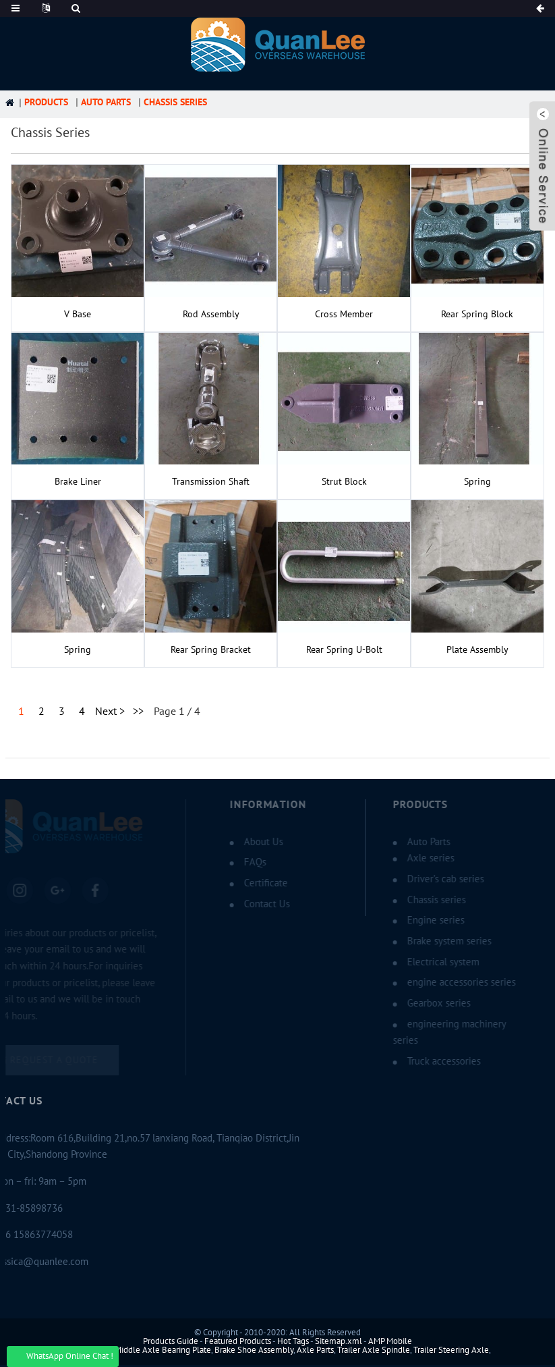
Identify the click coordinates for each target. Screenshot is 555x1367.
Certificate (256, 883)
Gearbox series (429, 1003)
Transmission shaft (211, 481)
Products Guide (170, 1341)
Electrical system (433, 962)
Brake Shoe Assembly (253, 1350)
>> (138, 711)
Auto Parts (106, 102)
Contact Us (257, 904)
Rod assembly (211, 314)
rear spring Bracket (211, 649)
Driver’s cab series (435, 879)
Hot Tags (293, 1341)
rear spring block (477, 314)
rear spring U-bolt (344, 649)
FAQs (245, 862)
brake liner (78, 481)
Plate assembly (477, 649)
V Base (77, 314)
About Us (253, 842)
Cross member (344, 314)
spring (477, 481)
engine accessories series (451, 982)
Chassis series (175, 102)
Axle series (420, 858)
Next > (110, 711)
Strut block (344, 481)
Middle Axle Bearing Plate (163, 1350)
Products (46, 102)
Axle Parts (315, 1350)
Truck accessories (434, 1061)
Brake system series (439, 941)
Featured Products (237, 1341)
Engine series (426, 920)
